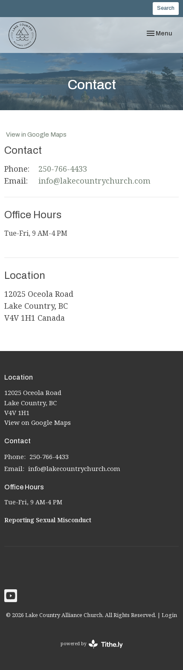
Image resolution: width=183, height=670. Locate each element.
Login (169, 615)
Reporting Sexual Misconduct (47, 520)
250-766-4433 (62, 169)
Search (165, 8)
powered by (92, 644)
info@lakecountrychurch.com (94, 181)
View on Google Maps (37, 422)
